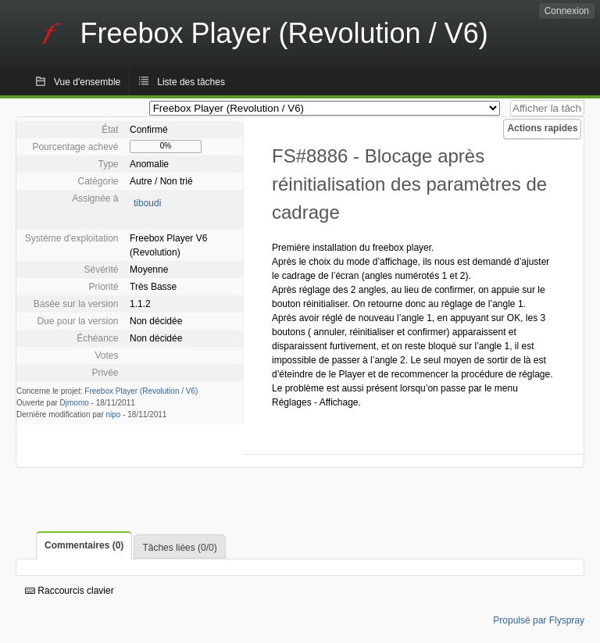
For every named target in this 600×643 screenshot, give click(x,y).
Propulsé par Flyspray (538, 620)
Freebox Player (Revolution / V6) (141, 391)
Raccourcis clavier (69, 590)
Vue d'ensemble (87, 82)
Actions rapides (542, 128)
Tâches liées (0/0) (179, 547)
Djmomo (74, 402)
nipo (113, 414)
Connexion (567, 10)
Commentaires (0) (84, 545)
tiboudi (147, 203)
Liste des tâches (191, 82)
